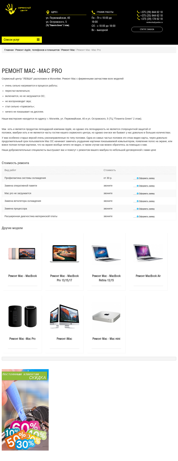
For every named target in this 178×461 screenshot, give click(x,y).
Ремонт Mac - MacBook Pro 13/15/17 (64, 278)
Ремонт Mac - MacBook (22, 276)
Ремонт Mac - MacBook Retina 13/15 (106, 278)
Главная (9, 50)
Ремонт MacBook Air (148, 276)
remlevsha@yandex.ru (154, 22)
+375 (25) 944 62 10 (151, 15)
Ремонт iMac (64, 339)
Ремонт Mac (68, 50)
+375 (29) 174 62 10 (152, 19)
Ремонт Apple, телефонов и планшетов (37, 50)
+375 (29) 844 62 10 (151, 12)
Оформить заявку (144, 178)
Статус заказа (147, 29)
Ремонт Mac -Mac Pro (22, 339)
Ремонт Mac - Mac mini (106, 339)
